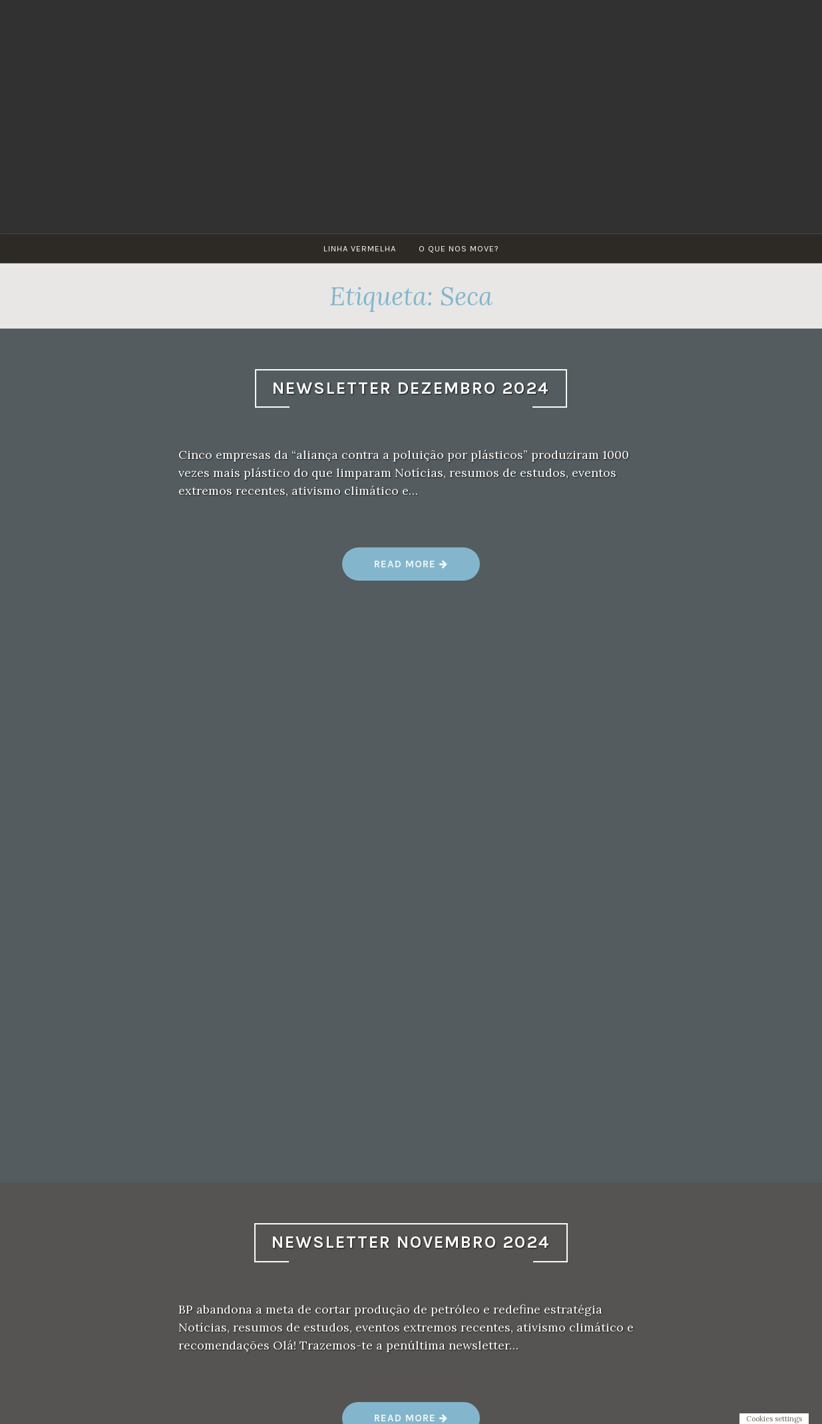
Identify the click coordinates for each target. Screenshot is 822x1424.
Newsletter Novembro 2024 (411, 1242)
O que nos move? (459, 248)
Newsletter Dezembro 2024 (411, 388)
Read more (411, 569)
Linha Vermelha (359, 248)
